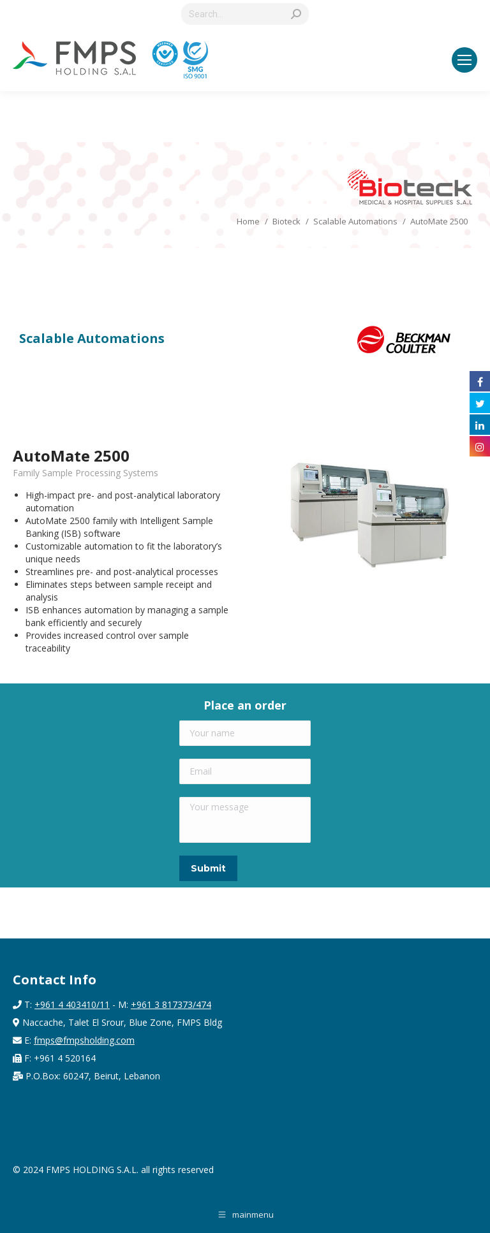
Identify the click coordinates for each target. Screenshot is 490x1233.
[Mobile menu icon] (464, 60)
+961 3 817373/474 (171, 1004)
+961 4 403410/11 (72, 1004)
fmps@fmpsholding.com (84, 1040)
